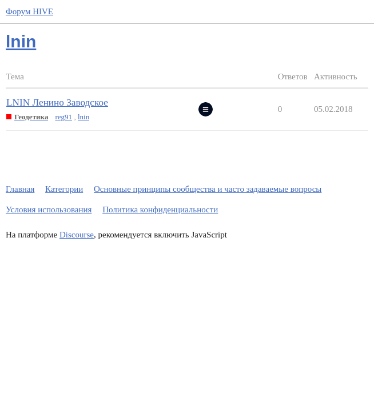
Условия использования (48, 209)
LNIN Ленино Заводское (57, 102)
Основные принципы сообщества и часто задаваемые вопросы (207, 189)
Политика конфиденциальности (160, 209)
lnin (83, 116)
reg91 (63, 116)
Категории (64, 189)
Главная (20, 189)
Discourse (76, 234)
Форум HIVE (29, 11)
